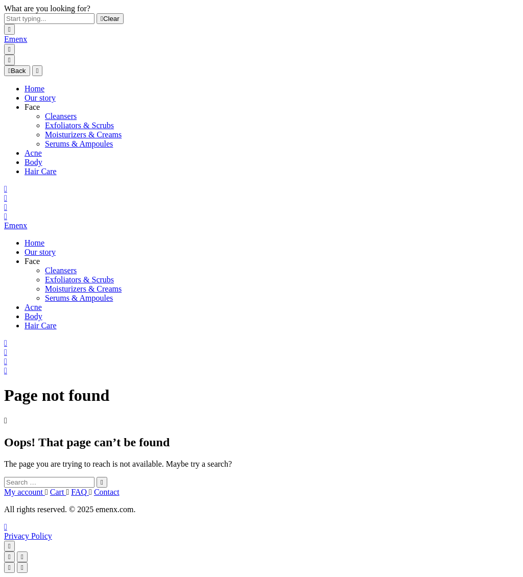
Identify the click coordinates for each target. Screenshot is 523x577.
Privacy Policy (28, 536)
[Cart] (5, 216)
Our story (40, 97)
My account (24, 492)
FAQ (80, 492)
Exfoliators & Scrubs (79, 125)
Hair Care (41, 171)
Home (34, 88)
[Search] (5, 188)
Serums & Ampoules (79, 143)
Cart (58, 492)
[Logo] (15, 39)
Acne (33, 153)
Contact (107, 492)
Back (17, 71)
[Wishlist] (5, 207)
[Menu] (9, 49)
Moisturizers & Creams (83, 134)
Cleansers (61, 116)
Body (33, 162)
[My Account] (5, 198)
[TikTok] (5, 526)
